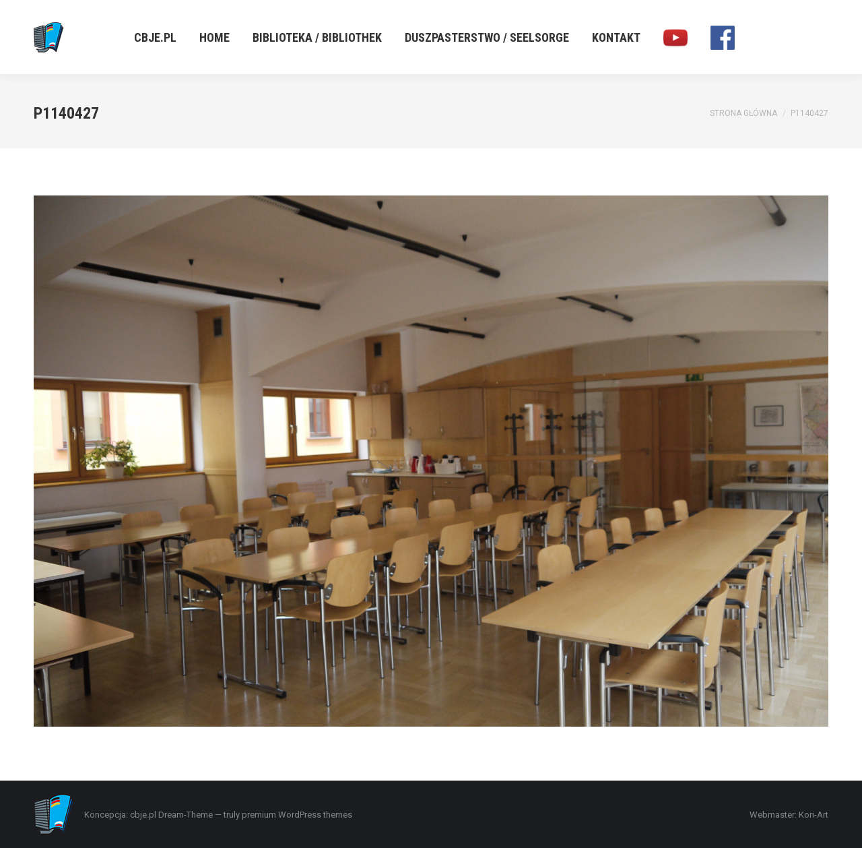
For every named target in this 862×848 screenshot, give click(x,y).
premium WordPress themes (297, 815)
